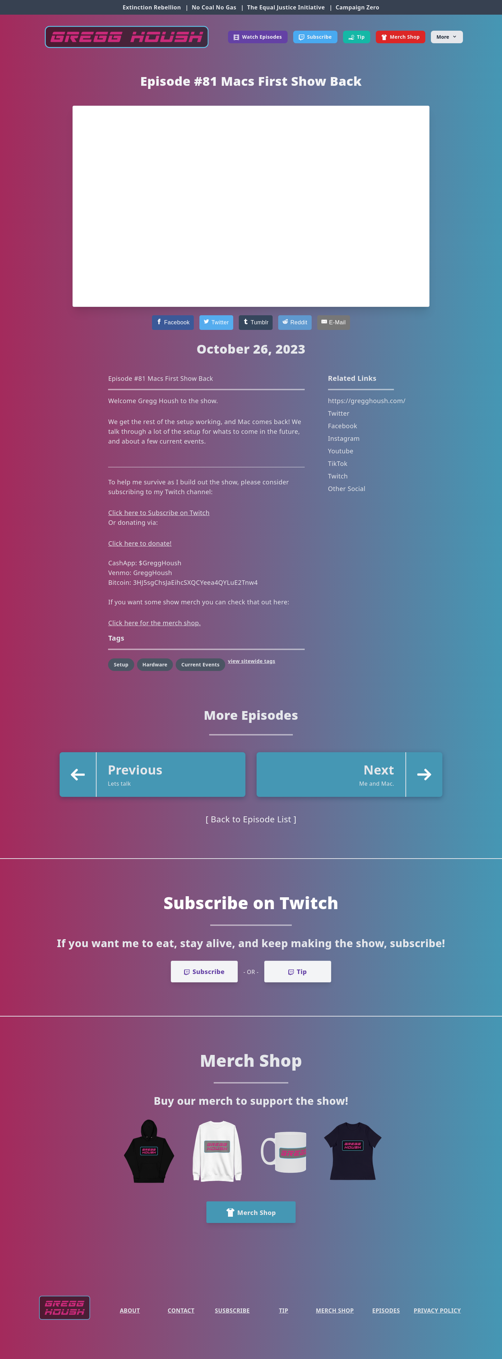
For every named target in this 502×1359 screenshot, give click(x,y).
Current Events (200, 664)
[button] (152, 774)
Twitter (339, 413)
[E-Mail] (333, 322)
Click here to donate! (140, 543)
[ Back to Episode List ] (251, 819)
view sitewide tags (251, 661)
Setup (121, 664)
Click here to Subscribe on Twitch (159, 512)
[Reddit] (294, 322)
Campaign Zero (357, 7)
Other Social (347, 488)
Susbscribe (232, 1310)
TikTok (338, 463)
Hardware (155, 664)
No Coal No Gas (214, 7)
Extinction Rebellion (152, 7)
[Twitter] (216, 322)
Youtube (340, 451)
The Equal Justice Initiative (286, 7)
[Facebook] (173, 322)
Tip (283, 1310)
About (130, 1310)
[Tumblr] (256, 322)
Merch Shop (335, 1310)
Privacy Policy (437, 1310)
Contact (181, 1310)
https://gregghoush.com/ (366, 401)
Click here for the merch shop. (154, 623)
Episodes (386, 1310)
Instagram (344, 438)
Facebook (342, 426)
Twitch (338, 476)
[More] (447, 37)
